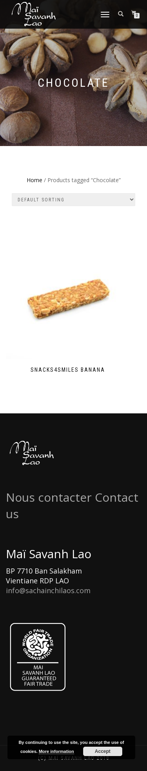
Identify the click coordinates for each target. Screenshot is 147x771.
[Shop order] (73, 199)
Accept (103, 751)
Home (34, 180)
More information (56, 751)
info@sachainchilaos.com (48, 590)
